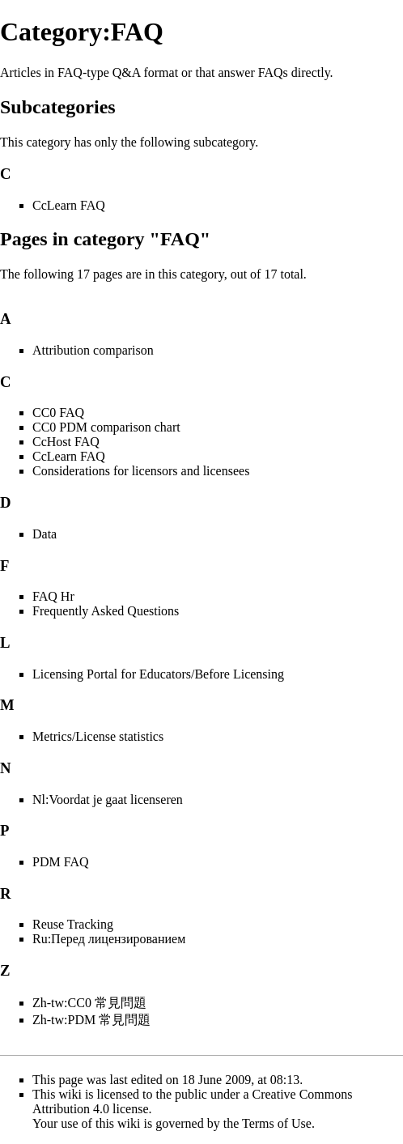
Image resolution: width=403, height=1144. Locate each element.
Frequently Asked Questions (105, 611)
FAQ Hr (53, 596)
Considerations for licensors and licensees (140, 471)
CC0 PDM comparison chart (106, 427)
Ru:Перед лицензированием (108, 939)
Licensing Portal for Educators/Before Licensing (158, 674)
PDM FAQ (60, 862)
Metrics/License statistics (97, 736)
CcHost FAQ (66, 442)
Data (44, 534)
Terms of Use (277, 1123)
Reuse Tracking (72, 924)
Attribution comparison (93, 350)
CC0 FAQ (58, 412)
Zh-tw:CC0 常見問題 (89, 1003)
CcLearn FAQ (68, 205)
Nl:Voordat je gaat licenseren (107, 799)
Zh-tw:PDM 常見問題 (91, 1020)
